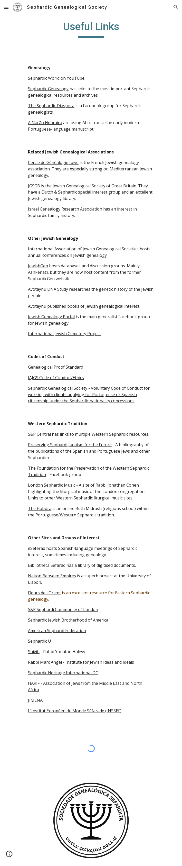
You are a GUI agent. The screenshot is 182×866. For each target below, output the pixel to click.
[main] (91, 29)
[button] (6, 7)
